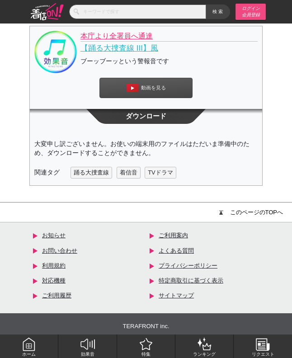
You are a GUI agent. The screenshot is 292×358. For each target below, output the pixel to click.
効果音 (87, 347)
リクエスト (263, 347)
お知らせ (54, 235)
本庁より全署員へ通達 (116, 36)
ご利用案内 (173, 235)
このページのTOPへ (251, 212)
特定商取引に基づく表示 (191, 280)
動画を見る (146, 88)
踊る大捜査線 (91, 172)
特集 (146, 347)
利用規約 (54, 265)
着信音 (128, 172)
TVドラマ (160, 172)
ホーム (29, 347)
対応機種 (54, 280)
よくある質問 (176, 250)
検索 (218, 11)
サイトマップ (176, 295)
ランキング (204, 347)
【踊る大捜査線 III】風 (119, 48)
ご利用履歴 (56, 295)
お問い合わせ (59, 250)
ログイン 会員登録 (251, 11)
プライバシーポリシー (188, 265)
